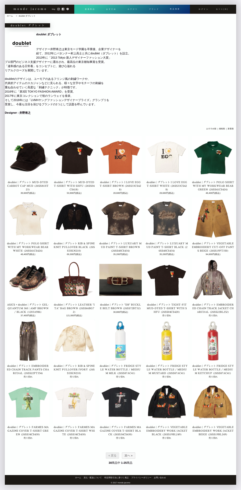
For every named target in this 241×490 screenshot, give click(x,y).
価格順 (222, 129)
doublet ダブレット (27, 16)
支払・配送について (93, 477)
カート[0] (222, 9)
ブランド (154, 9)
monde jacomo (30, 9)
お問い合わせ (160, 477)
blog (53, 9)
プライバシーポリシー (141, 477)
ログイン (204, 9)
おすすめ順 (211, 129)
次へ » (129, 455)
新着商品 (90, 9)
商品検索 (175, 9)
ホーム (10, 16)
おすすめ (111, 9)
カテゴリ (132, 9)
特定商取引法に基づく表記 (116, 477)
